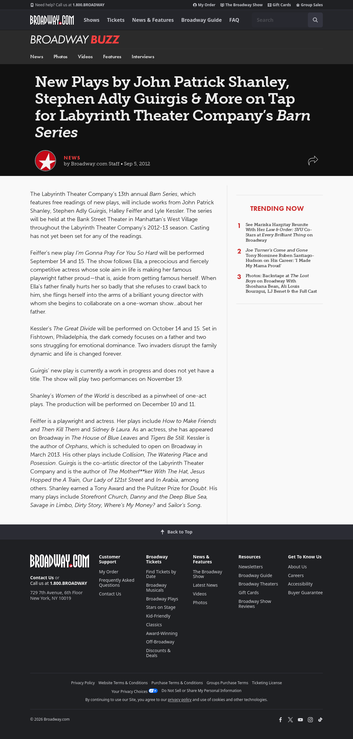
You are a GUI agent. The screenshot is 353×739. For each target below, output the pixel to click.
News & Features (153, 19)
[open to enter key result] (315, 19)
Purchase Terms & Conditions (177, 682)
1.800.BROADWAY (67, 4)
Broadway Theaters (258, 584)
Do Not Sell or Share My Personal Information (202, 690)
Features (112, 56)
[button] (313, 164)
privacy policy (179, 699)
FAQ (234, 19)
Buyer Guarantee (305, 592)
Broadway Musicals (156, 587)
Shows (92, 19)
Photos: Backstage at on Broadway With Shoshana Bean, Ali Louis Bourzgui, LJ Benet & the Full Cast (281, 283)
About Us (297, 567)
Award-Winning (161, 633)
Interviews (143, 56)
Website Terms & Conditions (123, 682)
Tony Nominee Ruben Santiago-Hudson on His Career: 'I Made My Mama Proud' (280, 258)
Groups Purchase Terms (227, 682)
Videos (85, 56)
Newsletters (250, 567)
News (36, 56)
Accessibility (300, 584)
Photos (61, 56)
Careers (296, 575)
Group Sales (309, 4)
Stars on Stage (161, 607)
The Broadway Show (241, 4)
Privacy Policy (83, 682)
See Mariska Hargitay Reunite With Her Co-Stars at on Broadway (279, 232)
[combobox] (287, 19)
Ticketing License (267, 682)
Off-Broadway (160, 642)
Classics (154, 625)
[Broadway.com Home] (52, 20)
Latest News (205, 585)
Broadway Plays (162, 599)
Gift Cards (279, 4)
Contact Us (42, 577)
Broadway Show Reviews (254, 603)
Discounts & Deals (158, 652)
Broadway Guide (201, 19)
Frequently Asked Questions (116, 582)
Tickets (116, 19)
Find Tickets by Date (161, 574)
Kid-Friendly (158, 616)
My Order (204, 4)
